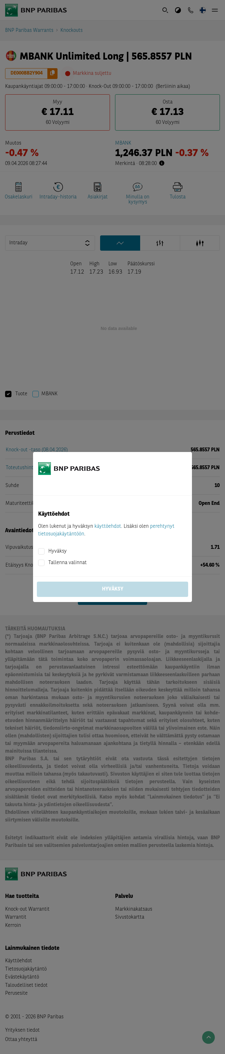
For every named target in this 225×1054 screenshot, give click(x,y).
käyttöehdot (107, 526)
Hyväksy (57, 551)
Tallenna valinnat (67, 562)
